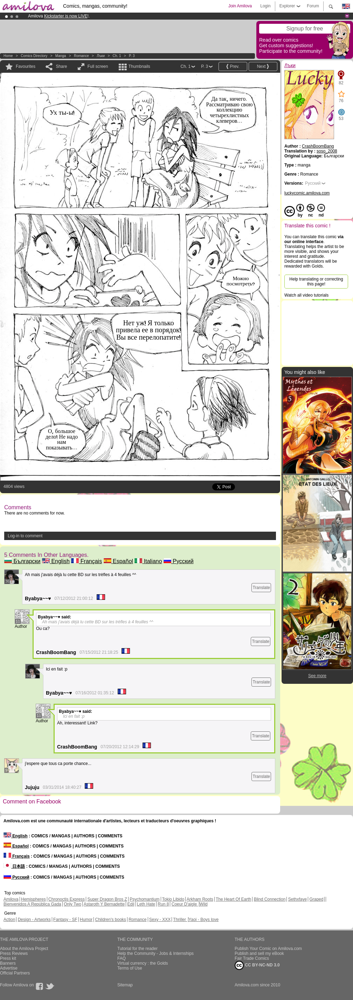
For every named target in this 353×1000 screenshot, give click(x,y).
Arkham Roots (200, 899)
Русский (179, 561)
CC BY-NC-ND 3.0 (257, 965)
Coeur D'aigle (185, 904)
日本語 (14, 866)
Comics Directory (34, 56)
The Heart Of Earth (233, 899)
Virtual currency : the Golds (142, 963)
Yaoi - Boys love (203, 919)
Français (86, 561)
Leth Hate (146, 904)
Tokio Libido (173, 899)
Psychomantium (144, 899)
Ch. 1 (117, 56)
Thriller (180, 919)
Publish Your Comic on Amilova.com (268, 948)
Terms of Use (129, 968)
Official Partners (15, 973)
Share (61, 66)
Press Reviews (14, 953)
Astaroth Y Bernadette (104, 904)
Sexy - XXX (160, 919)
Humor (86, 919)
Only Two (72, 904)
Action (9, 919)
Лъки (101, 56)
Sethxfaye (297, 899)
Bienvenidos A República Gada (32, 904)
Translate (261, 587)
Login (265, 5)
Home (8, 56)
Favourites (25, 66)
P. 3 (132, 56)
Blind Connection (270, 899)
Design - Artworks (34, 919)
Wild (203, 904)
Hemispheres (33, 899)
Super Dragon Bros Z (107, 899)
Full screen (98, 66)
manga (60, 56)
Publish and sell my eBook (259, 953)
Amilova (11, 899)
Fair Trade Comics (252, 958)
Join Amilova (240, 5)
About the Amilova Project (24, 948)
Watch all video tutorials (306, 295)
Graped (316, 899)
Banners (8, 963)
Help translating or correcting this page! (316, 281)
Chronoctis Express (66, 899)
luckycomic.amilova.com (307, 193)
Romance (81, 56)
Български (22, 561)
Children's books (110, 919)
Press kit (8, 958)
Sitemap (125, 985)
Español (118, 561)
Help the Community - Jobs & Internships (155, 953)
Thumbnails (139, 66)
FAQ (121, 958)
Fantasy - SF (65, 919)
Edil (130, 904)
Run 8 (163, 904)
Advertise (9, 968)
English (56, 561)
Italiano (148, 561)
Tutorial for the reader (137, 948)
